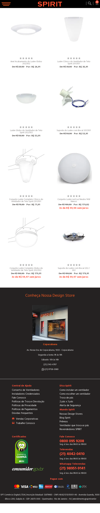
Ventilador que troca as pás (74, 425)
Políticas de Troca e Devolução (28, 401)
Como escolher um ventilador (75, 394)
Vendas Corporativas (27, 419)
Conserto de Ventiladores (25, 390)
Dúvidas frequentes (22, 413)
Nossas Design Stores (71, 414)
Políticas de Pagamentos (25, 409)
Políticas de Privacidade (24, 405)
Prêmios (64, 421)
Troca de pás (66, 397)
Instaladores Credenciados (26, 394)
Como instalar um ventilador (74, 390)
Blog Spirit (65, 417)
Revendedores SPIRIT (71, 429)
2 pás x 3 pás (66, 401)
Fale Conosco (19, 397)
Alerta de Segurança (70, 405)
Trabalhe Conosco (25, 423)
